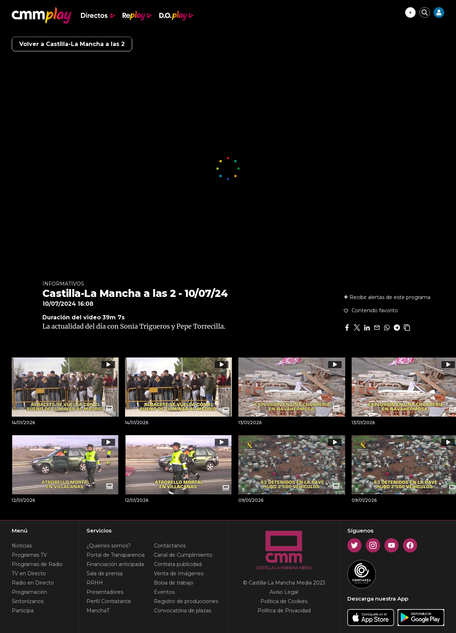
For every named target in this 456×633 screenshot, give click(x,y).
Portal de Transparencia (116, 555)
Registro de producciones (186, 601)
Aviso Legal (284, 592)
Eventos (164, 592)
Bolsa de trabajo (173, 583)
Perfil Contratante (109, 601)
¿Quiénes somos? (109, 545)
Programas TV (29, 555)
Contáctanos (170, 545)
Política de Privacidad (284, 610)
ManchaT (98, 610)
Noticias (22, 545)
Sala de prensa (105, 573)
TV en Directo (29, 573)
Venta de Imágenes (178, 573)
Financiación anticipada (115, 564)
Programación (29, 592)
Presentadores (105, 592)
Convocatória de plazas (182, 610)
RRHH (95, 583)
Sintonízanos (27, 601)
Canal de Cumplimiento (183, 555)
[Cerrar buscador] (424, 12)
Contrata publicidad (178, 564)
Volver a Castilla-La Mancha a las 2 (72, 44)
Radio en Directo (33, 583)
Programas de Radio (37, 564)
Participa (22, 610)
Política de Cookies (283, 601)
